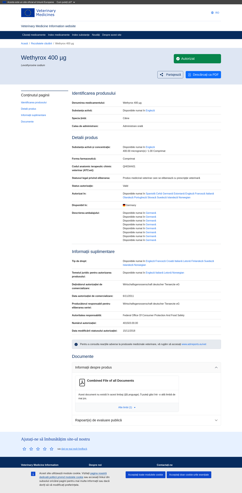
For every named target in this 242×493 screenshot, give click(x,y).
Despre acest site (111, 35)
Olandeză (128, 197)
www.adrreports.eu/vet (194, 344)
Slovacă (151, 197)
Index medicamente (59, 35)
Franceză (200, 193)
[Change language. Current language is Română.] (215, 13)
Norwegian (184, 197)
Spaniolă (150, 193)
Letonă (187, 261)
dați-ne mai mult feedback (74, 448)
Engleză (150, 110)
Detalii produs (28, 108)
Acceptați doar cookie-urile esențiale (189, 474)
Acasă (24, 43)
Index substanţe (81, 35)
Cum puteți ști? (66, 2)
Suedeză (162, 197)
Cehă (159, 193)
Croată (170, 261)
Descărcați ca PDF (203, 74)
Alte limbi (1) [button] (127, 407)
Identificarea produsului (33, 102)
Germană (168, 193)
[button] (170, 74)
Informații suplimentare (33, 115)
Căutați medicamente (34, 35)
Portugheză (140, 197)
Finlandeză (197, 261)
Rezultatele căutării (41, 43)
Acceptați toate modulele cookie (145, 474)
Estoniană (179, 193)
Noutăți (96, 35)
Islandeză (172, 197)
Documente (27, 121)
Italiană (210, 193)
